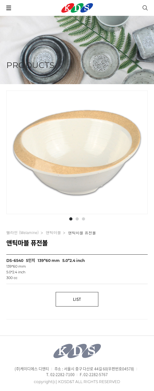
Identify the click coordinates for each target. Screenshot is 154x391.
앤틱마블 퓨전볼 (82, 233)
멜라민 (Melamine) (22, 232)
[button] (70, 218)
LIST (77, 299)
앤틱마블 (53, 232)
